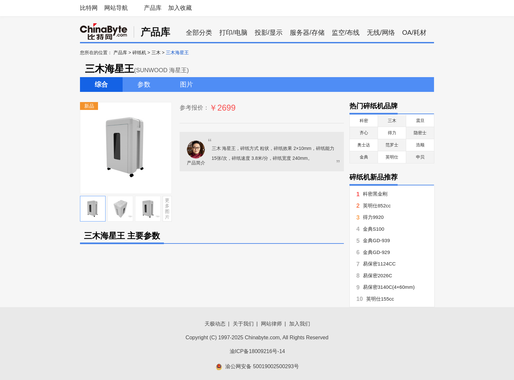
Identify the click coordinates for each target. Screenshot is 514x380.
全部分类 (199, 32)
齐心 (364, 132)
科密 (364, 120)
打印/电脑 (233, 32)
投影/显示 (269, 32)
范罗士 (392, 144)
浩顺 (420, 144)
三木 (156, 52)
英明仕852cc (377, 205)
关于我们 (243, 324)
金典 (364, 157)
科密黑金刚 (375, 194)
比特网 (89, 8)
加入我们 (299, 324)
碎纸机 (139, 52)
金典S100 (373, 229)
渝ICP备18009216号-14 (257, 351)
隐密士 (420, 132)
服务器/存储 (307, 32)
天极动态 (215, 324)
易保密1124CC (379, 263)
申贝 (420, 157)
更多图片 (167, 208)
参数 (143, 84)
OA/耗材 (414, 32)
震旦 (420, 120)
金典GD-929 (376, 252)
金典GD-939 (376, 240)
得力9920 (373, 217)
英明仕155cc (380, 299)
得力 (392, 132)
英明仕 (392, 157)
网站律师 (271, 324)
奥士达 (363, 144)
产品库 (153, 8)
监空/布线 (346, 32)
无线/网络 (381, 32)
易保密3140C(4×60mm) (389, 287)
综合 (101, 84)
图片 (186, 84)
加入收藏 (180, 8)
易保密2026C (377, 275)
